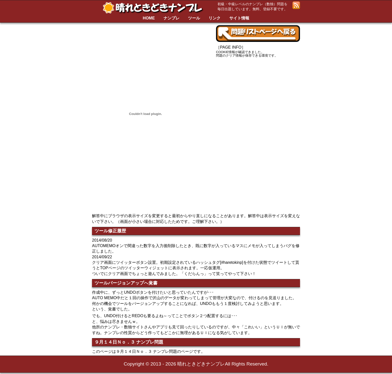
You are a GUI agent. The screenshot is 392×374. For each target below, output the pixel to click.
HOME (149, 18)
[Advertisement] (258, 98)
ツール (194, 18)
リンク (214, 18)
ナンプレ (172, 18)
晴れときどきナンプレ (154, 7)
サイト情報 (239, 18)
